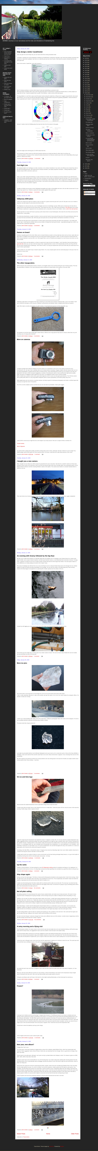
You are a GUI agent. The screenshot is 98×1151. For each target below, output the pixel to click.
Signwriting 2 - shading (7, 58)
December (88, 94)
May (87, 109)
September (88, 100)
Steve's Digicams (21, 446)
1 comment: (37, 454)
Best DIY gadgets (8, 99)
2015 (86, 80)
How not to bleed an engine (8, 84)
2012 (86, 86)
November (88, 96)
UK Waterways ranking (47, 867)
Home (48, 1134)
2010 (86, 91)
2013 (86, 84)
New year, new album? (25, 1044)
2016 (86, 78)
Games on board (23, 232)
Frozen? (20, 986)
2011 (86, 88)
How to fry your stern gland (7, 87)
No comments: (37, 888)
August (88, 103)
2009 (86, 93)
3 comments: (37, 256)
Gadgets (86, 180)
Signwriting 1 (7, 56)
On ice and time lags (25, 777)
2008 (86, 164)
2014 (86, 82)
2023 (86, 64)
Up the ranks (22, 865)
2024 (86, 62)
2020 (86, 70)
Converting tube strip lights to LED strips (8, 62)
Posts (86, 192)
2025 (86, 60)
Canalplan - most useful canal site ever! (8, 121)
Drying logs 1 (7, 110)
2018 (86, 74)
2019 (86, 72)
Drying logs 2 (7, 108)
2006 (86, 168)
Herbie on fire (7, 89)
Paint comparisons (7, 101)
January (88, 117)
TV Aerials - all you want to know (8, 97)
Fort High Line (22, 165)
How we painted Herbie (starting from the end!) (8, 53)
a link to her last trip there (72, 208)
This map (67, 207)
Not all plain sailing (24, 891)
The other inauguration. (26, 263)
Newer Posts (21, 1134)
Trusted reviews (20, 443)
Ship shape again (23, 874)
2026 (86, 58)
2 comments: (37, 158)
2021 (86, 68)
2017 (86, 76)
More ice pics (22, 663)
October (88, 98)
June (87, 107)
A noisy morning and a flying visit (29, 926)
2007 (86, 166)
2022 (86, 66)
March (87, 113)
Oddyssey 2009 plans (25, 199)
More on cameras (23, 339)
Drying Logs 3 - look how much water (7, 105)
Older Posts (75, 1134)
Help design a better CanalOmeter (30, 52)
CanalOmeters (87, 178)
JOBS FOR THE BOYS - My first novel (89, 176)
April (87, 111)
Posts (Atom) (26, 1137)
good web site (20, 243)
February (88, 115)
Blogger (62, 1146)
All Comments (88, 194)
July (87, 105)
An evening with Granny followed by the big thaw (35, 556)
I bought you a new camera (27, 461)
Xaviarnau (51, 1146)
